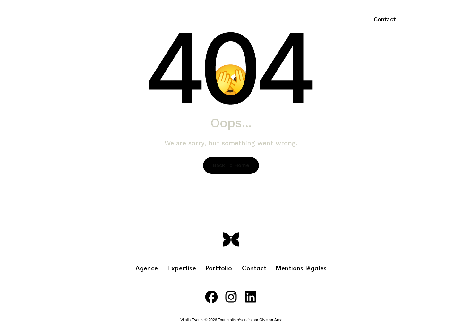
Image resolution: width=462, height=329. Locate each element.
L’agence (220, 19)
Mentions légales (301, 269)
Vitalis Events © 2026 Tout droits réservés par (230, 320)
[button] (385, 19)
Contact (254, 269)
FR (327, 19)
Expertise (259, 19)
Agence (146, 269)
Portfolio (300, 19)
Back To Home (231, 165)
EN (345, 19)
